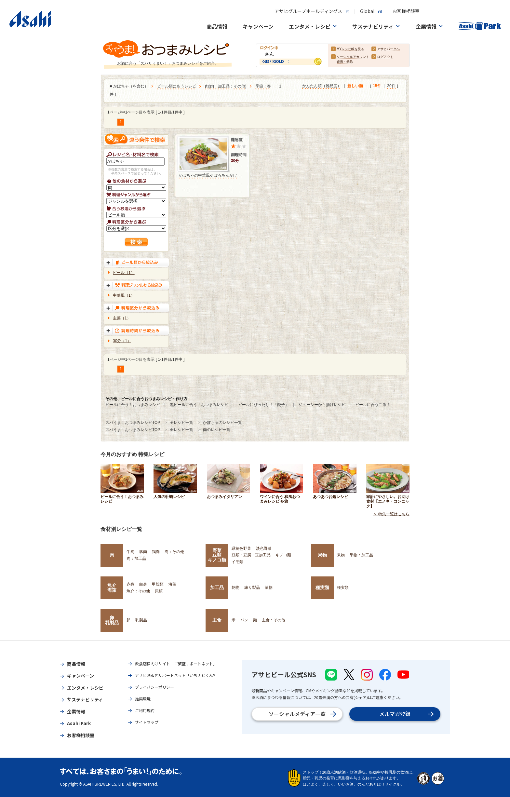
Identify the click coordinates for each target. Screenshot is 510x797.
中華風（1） (124, 295)
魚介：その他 (138, 591)
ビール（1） (124, 272)
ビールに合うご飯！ (372, 404)
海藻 (172, 584)
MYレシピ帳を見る (350, 49)
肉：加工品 (220, 86)
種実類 (322, 587)
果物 (322, 555)
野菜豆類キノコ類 (217, 555)
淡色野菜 (264, 548)
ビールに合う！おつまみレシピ (132, 404)
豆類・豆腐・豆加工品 (251, 555)
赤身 (130, 584)
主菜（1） (122, 318)
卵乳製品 (112, 620)
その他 (239, 86)
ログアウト (385, 57)
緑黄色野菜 (241, 548)
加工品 (217, 587)
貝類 (159, 591)
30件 (391, 86)
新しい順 (355, 86)
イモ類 (237, 562)
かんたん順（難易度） (321, 86)
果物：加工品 (361, 555)
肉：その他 (174, 551)
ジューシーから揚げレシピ (322, 404)
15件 (377, 86)
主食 (216, 620)
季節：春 (263, 86)
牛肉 (130, 551)
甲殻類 (158, 584)
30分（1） (122, 341)
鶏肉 (156, 551)
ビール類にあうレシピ (176, 86)
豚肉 (143, 551)
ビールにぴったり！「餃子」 (263, 404)
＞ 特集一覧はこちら (391, 514)
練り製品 (252, 587)
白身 (143, 584)
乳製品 (141, 620)
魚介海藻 (111, 587)
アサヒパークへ (388, 49)
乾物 (235, 587)
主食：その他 (273, 620)
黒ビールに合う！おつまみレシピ (199, 404)
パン (244, 620)
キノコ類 (283, 555)
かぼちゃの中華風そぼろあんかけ (208, 175)
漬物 (269, 587)
